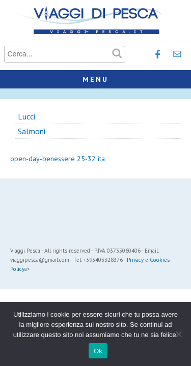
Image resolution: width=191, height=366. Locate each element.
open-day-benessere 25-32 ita (57, 158)
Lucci (26, 116)
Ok (98, 351)
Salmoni (31, 131)
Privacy (135, 259)
